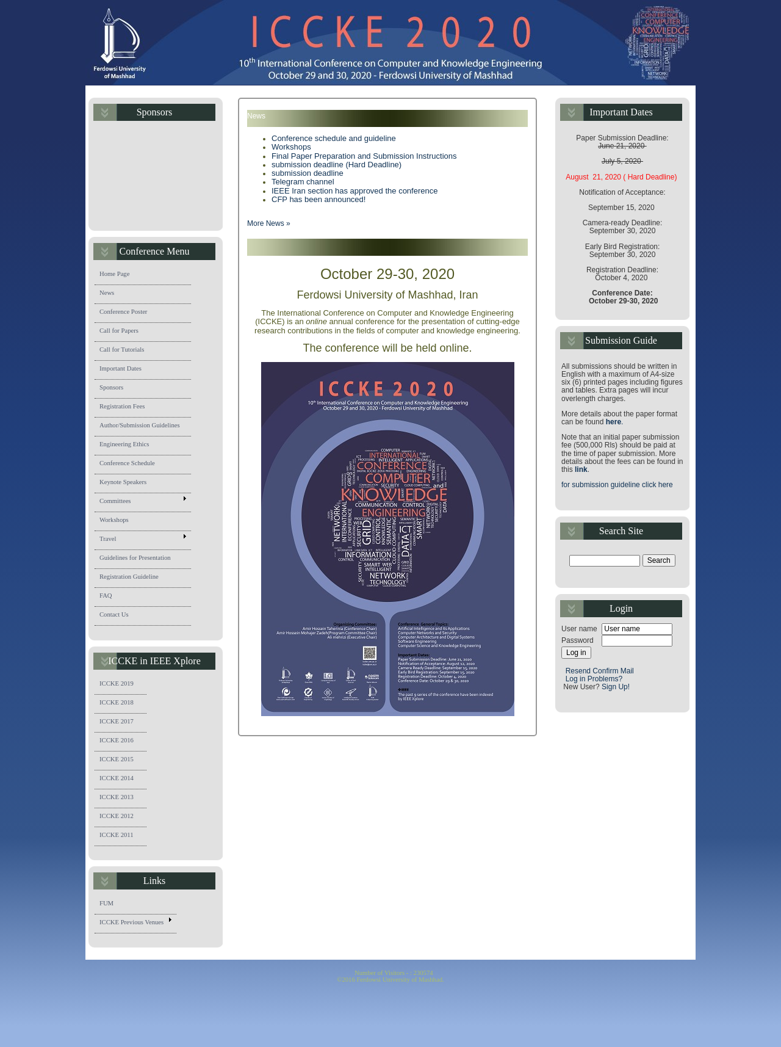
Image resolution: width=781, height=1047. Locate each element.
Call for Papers (123, 332)
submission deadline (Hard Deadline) (336, 164)
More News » (268, 223)
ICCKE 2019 (121, 685)
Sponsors (116, 389)
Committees (142, 501)
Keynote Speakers (127, 483)
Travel (142, 539)
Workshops (119, 521)
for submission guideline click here (617, 484)
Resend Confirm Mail (601, 671)
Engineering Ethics (129, 446)
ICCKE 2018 (121, 704)
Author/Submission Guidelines (144, 427)
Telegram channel (303, 181)
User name (579, 629)
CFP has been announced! (318, 199)
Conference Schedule (132, 464)
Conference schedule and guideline (334, 138)
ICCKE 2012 (122, 817)
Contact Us (119, 616)
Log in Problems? (594, 679)
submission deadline (308, 173)
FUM (111, 905)
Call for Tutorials (126, 351)
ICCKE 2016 (121, 742)
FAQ (110, 597)
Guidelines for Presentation (140, 559)
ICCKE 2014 (121, 779)
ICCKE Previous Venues (137, 923)
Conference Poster (128, 313)
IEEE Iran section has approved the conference (354, 190)
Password (577, 641)
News (111, 294)
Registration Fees (126, 408)
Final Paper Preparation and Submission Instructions (364, 156)
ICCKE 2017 (121, 723)
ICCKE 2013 (122, 798)
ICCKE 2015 (121, 761)
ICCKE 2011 (121, 836)
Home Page (119, 275)
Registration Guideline (134, 578)
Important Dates (125, 370)
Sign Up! (616, 687)
